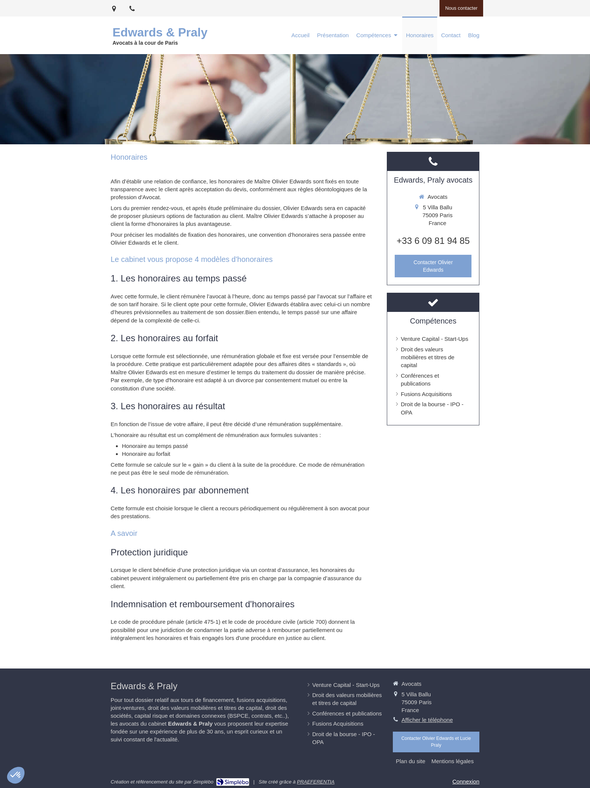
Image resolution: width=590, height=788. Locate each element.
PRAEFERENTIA (316, 782)
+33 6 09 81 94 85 (433, 241)
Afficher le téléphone (427, 720)
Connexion (465, 781)
